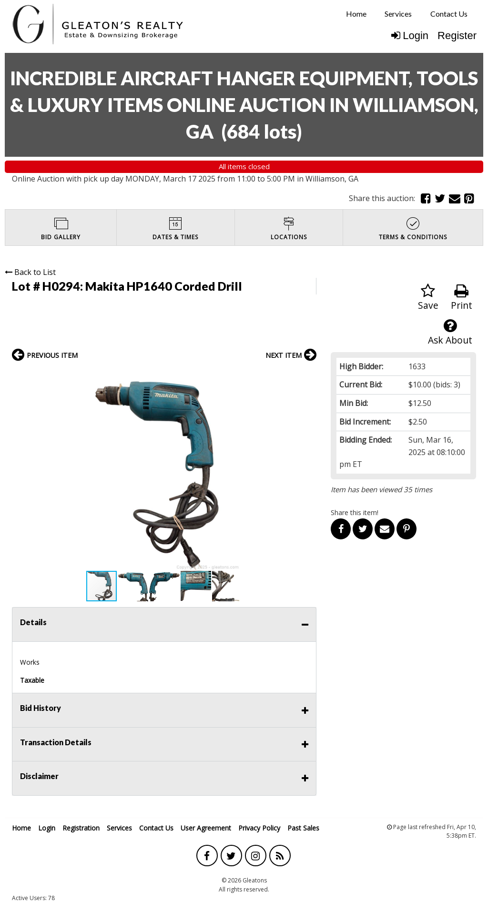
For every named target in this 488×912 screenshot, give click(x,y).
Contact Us (449, 13)
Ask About (450, 332)
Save (428, 298)
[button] (307, 375)
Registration (81, 827)
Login (409, 35)
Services (398, 13)
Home (356, 13)
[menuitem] (356, 14)
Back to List (30, 272)
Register (457, 35)
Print (461, 298)
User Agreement (206, 827)
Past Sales (303, 827)
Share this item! (354, 512)
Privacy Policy (259, 827)
